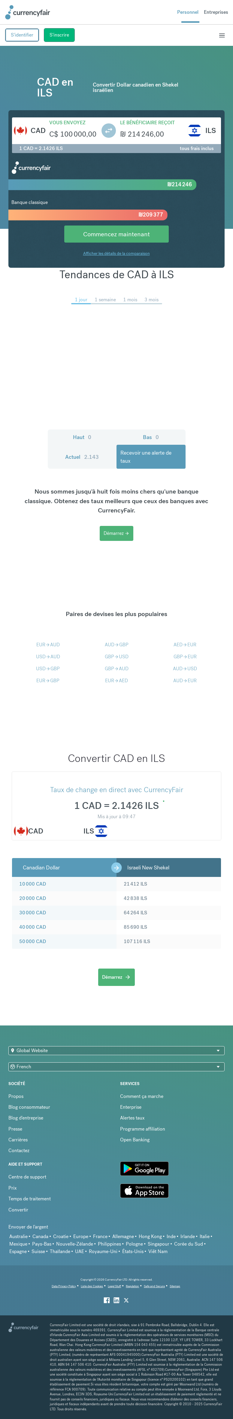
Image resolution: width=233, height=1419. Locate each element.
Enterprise (130, 1107)
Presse (15, 1129)
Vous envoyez (67, 122)
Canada (40, 1236)
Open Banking (135, 1140)
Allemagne (123, 1236)
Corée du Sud (188, 1244)
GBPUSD (117, 656)
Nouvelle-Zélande (74, 1244)
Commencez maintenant (116, 234)
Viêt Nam (158, 1251)
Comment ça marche (141, 1096)
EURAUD (48, 645)
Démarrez (116, 533)
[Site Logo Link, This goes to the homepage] (27, 12)
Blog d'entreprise (25, 1118)
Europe (80, 1236)
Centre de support (27, 1177)
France (100, 1236)
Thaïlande (60, 1251)
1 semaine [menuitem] (105, 299)
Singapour (158, 1244)
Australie (18, 1236)
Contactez (18, 1150)
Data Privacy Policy (64, 1286)
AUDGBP (117, 645)
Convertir (18, 1210)
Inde (171, 1236)
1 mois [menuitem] (130, 299)
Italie (205, 1236)
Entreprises (216, 12)
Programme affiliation (142, 1129)
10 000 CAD (32, 884)
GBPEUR (185, 656)
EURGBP (47, 680)
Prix (12, 1188)
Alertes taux (132, 1118)
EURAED (116, 680)
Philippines (109, 1244)
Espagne (18, 1251)
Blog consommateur (29, 1107)
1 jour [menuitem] (81, 299)
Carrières (18, 1140)
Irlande (187, 1236)
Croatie (60, 1236)
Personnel (187, 12)
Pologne (134, 1244)
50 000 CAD (32, 941)
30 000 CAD (32, 913)
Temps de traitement (29, 1199)
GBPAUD (117, 668)
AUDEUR (185, 680)
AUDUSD (185, 668)
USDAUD (48, 656)
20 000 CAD (32, 898)
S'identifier (22, 35)
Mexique (18, 1244)
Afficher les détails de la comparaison (116, 253)
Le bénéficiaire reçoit (147, 122)
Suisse (38, 1251)
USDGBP (48, 668)
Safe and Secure (154, 1286)
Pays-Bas (41, 1244)
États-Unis (133, 1251)
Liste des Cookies (92, 1286)
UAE (79, 1251)
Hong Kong (150, 1236)
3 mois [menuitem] (151, 299)
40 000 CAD (32, 927)
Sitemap (175, 1286)
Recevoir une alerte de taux (145, 456)
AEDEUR (185, 645)
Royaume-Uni (103, 1251)
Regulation (132, 1286)
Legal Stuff (114, 1286)
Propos (15, 1096)
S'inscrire (59, 35)
